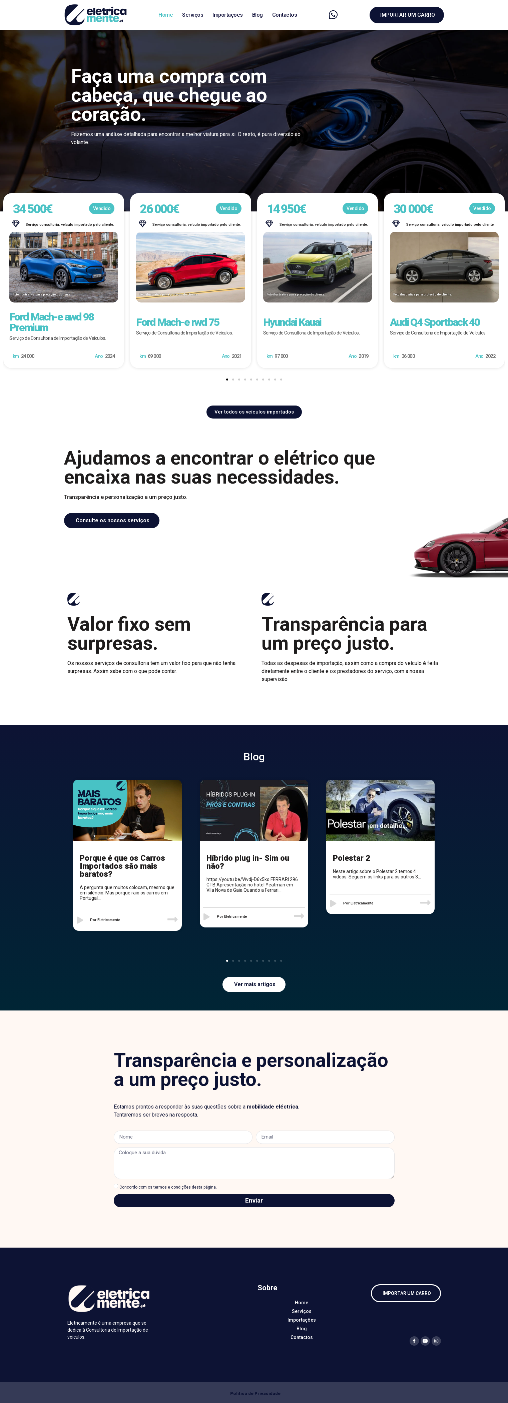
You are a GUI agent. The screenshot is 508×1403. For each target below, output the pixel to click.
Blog (257, 15)
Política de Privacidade (255, 1393)
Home (165, 15)
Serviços (192, 15)
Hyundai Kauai (292, 322)
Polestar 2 (351, 858)
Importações (227, 15)
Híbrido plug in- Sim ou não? (247, 862)
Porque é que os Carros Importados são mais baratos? (122, 866)
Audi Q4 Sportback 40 (435, 322)
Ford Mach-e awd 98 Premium (51, 322)
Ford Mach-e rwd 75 (177, 322)
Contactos (284, 15)
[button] (227, 380)
